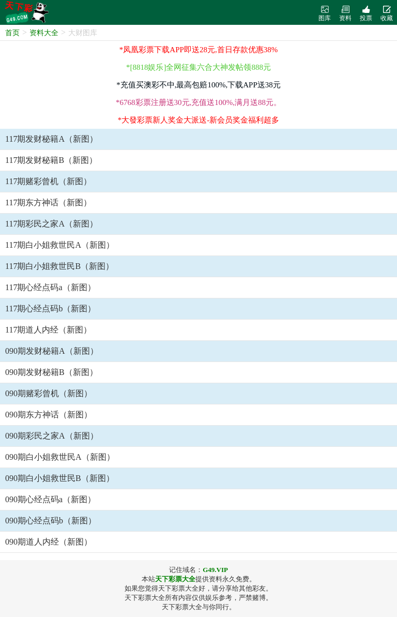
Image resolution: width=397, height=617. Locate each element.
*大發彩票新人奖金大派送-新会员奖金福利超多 (199, 120)
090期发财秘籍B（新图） (51, 372)
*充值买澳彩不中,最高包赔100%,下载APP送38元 (198, 85)
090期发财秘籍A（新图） (51, 351)
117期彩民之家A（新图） (51, 223)
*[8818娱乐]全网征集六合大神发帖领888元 (198, 67)
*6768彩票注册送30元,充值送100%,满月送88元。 (198, 102)
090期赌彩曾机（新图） (48, 393)
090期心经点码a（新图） (50, 499)
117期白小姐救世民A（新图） (59, 244)
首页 (12, 33)
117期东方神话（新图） (48, 202)
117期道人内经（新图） (48, 329)
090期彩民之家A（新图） (51, 435)
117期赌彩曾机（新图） (48, 181)
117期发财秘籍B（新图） (51, 160)
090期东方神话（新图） (48, 414)
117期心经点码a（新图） (50, 287)
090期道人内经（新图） (48, 541)
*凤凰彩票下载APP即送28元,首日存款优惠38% (198, 50)
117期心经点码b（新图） (50, 308)
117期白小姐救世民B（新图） (59, 266)
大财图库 (82, 33)
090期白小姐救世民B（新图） (59, 478)
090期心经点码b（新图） (50, 520)
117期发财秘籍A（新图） (51, 138)
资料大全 (43, 33)
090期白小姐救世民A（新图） (60, 457)
